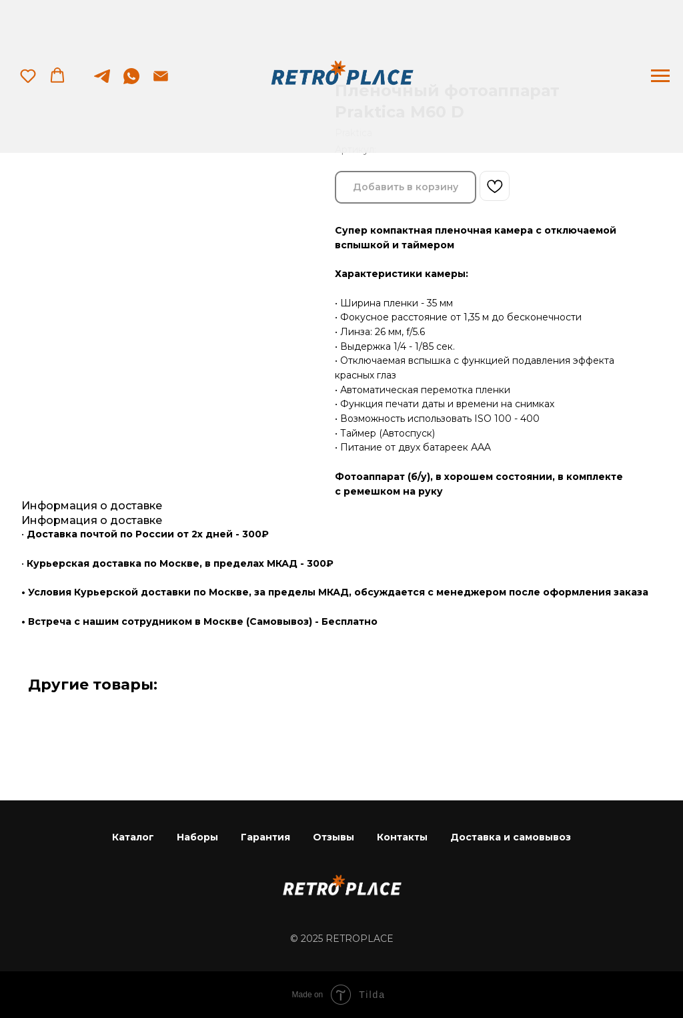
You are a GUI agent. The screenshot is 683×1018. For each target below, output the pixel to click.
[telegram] (102, 82)
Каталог (133, 837)
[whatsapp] (131, 82)
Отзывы (333, 837)
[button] (28, 75)
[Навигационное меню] (660, 76)
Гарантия (265, 837)
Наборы (197, 837)
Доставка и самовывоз (510, 837)
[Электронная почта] (161, 82)
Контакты (402, 837)
